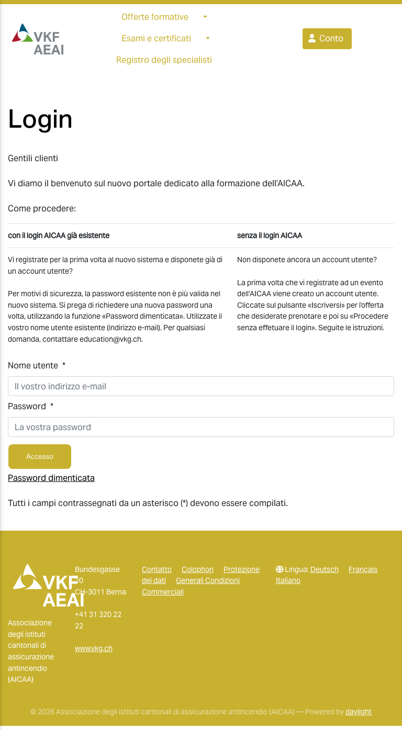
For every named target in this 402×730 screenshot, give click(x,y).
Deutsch (324, 573)
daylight (358, 716)
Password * (30, 410)
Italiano (288, 584)
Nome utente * (36, 369)
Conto (325, 40)
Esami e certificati (156, 40)
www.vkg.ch (94, 652)
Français (363, 573)
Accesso (39, 460)
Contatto (157, 573)
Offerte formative (154, 19)
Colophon (198, 573)
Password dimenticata (51, 481)
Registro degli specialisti (164, 62)
